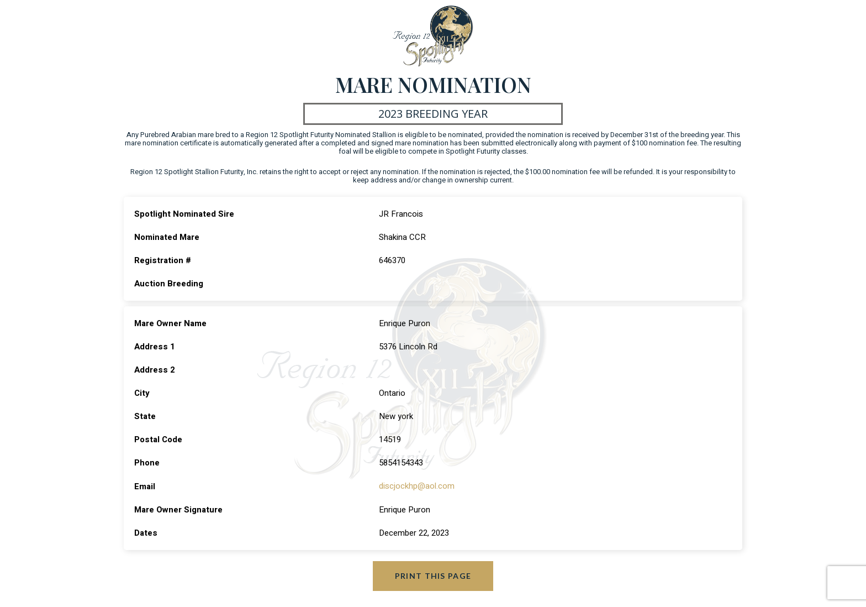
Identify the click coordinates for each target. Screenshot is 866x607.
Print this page (433, 575)
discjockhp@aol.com (417, 486)
